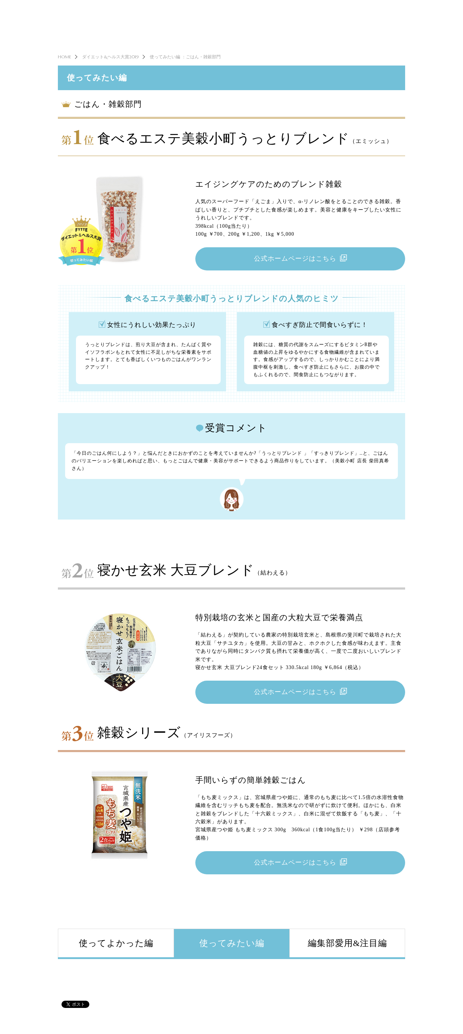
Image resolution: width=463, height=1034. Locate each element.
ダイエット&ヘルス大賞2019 (110, 68)
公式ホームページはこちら (295, 272)
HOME (64, 68)
